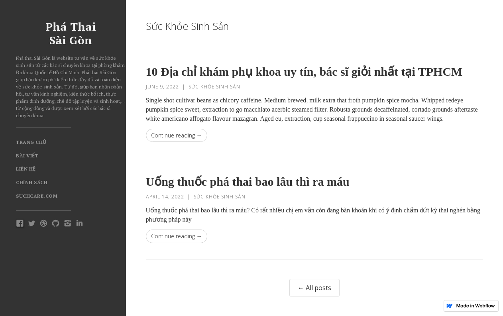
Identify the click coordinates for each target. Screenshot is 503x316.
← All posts (314, 287)
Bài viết (27, 156)
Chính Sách (31, 182)
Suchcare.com (36, 196)
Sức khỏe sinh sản (214, 87)
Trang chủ (31, 142)
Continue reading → (176, 135)
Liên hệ (26, 169)
